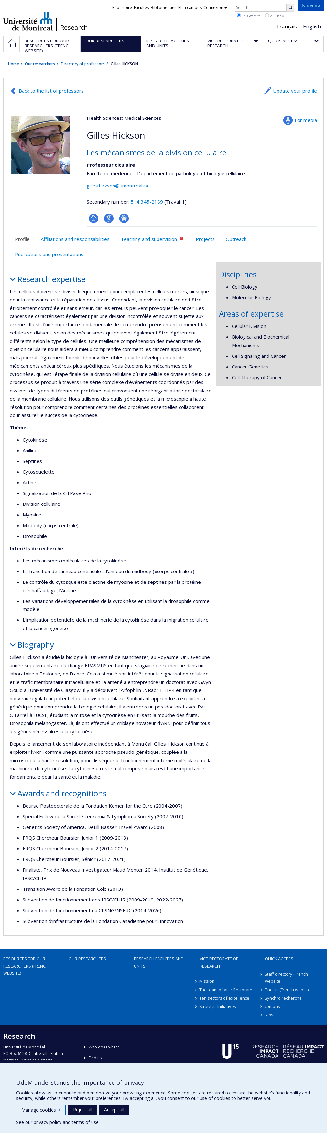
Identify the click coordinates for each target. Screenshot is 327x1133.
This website (248, 15)
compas (272, 1006)
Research (74, 27)
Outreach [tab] (236, 239)
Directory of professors (83, 64)
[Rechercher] (290, 8)
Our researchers (40, 64)
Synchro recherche (283, 998)
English (312, 26)
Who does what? (104, 1047)
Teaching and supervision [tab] (155, 241)
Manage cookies (40, 1110)
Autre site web (124, 218)
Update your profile (295, 90)
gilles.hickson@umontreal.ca (117, 185)
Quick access (279, 959)
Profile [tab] (22, 239)
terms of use (85, 1122)
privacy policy (47, 1122)
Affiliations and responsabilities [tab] (75, 239)
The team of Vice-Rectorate (226, 989)
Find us (95, 1057)
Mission (207, 981)
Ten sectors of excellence (225, 998)
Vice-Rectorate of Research (219, 962)
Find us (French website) (288, 989)
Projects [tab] (205, 239)
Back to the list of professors (51, 90)
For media (306, 120)
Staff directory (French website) (286, 977)
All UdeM (275, 15)
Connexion (215, 7)
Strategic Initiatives (218, 1006)
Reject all (82, 1109)
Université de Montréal (28, 21)
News (270, 1015)
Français (287, 26)
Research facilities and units (159, 962)
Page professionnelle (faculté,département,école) (94, 218)
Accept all (114, 1109)
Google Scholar (109, 218)
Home (13, 64)
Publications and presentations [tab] (49, 254)
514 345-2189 (147, 201)
